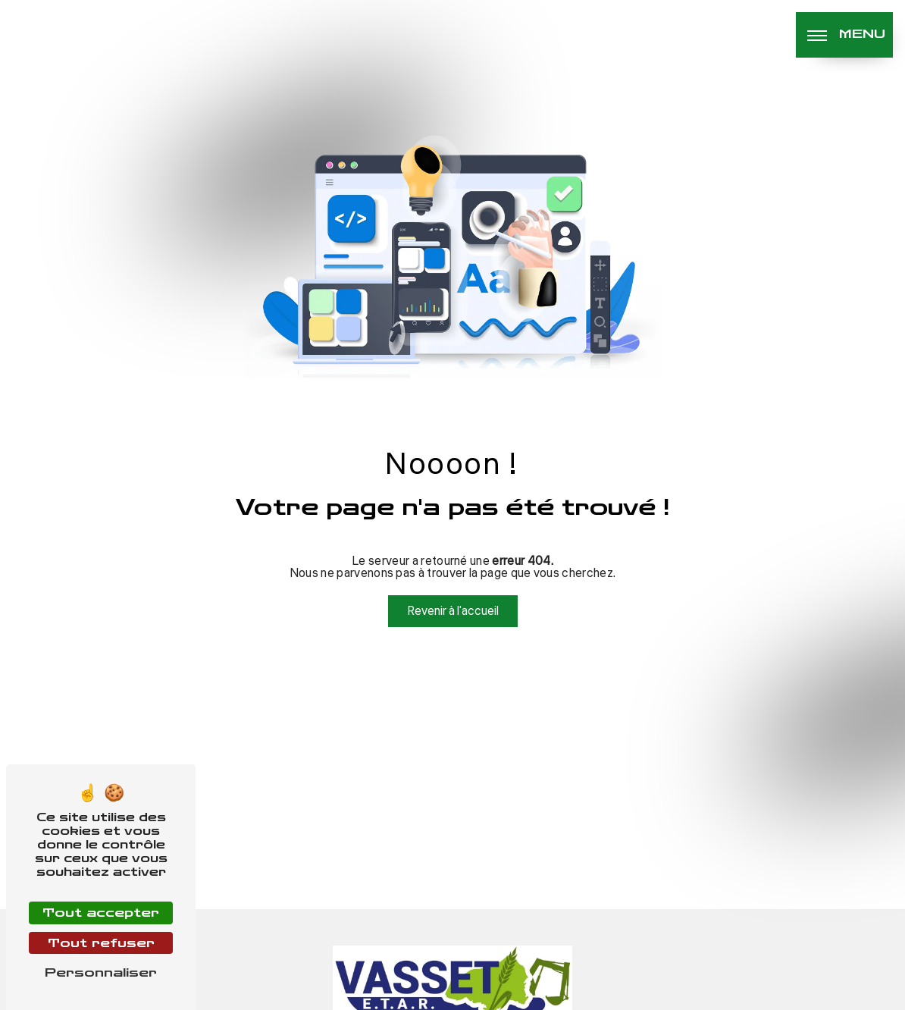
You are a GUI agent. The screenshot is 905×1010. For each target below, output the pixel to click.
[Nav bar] (844, 35)
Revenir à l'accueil (453, 611)
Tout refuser (101, 943)
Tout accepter (100, 912)
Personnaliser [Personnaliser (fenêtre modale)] (101, 972)
